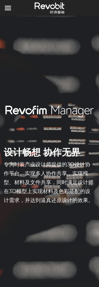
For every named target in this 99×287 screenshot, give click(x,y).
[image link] (49, 7)
